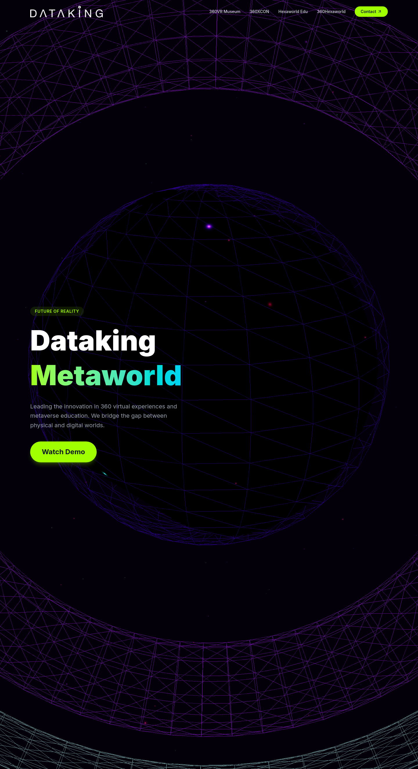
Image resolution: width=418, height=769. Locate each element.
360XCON (259, 11)
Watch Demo (63, 452)
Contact (371, 11)
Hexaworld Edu (293, 11)
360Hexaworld (331, 11)
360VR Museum (224, 11)
